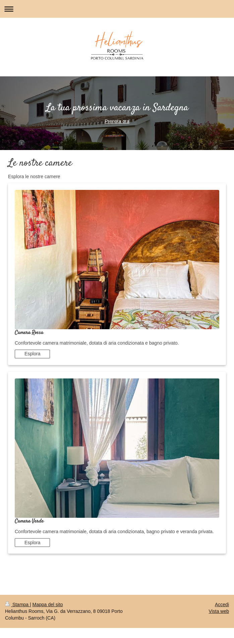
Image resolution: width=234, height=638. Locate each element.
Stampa (17, 604)
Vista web (219, 611)
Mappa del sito (48, 604)
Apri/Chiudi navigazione (117, 9)
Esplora (32, 353)
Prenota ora (117, 121)
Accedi (222, 604)
